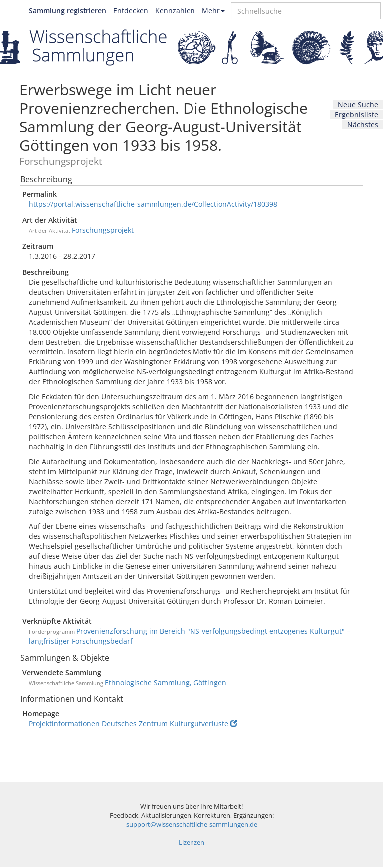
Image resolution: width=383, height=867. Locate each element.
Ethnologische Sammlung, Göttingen (165, 682)
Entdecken (130, 10)
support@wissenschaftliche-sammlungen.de (191, 824)
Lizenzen (191, 842)
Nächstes (362, 124)
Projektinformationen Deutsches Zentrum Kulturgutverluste (133, 723)
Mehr (213, 10)
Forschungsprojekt (103, 230)
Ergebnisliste (356, 114)
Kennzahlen (175, 10)
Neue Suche (358, 104)
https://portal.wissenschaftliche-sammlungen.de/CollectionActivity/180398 (153, 204)
